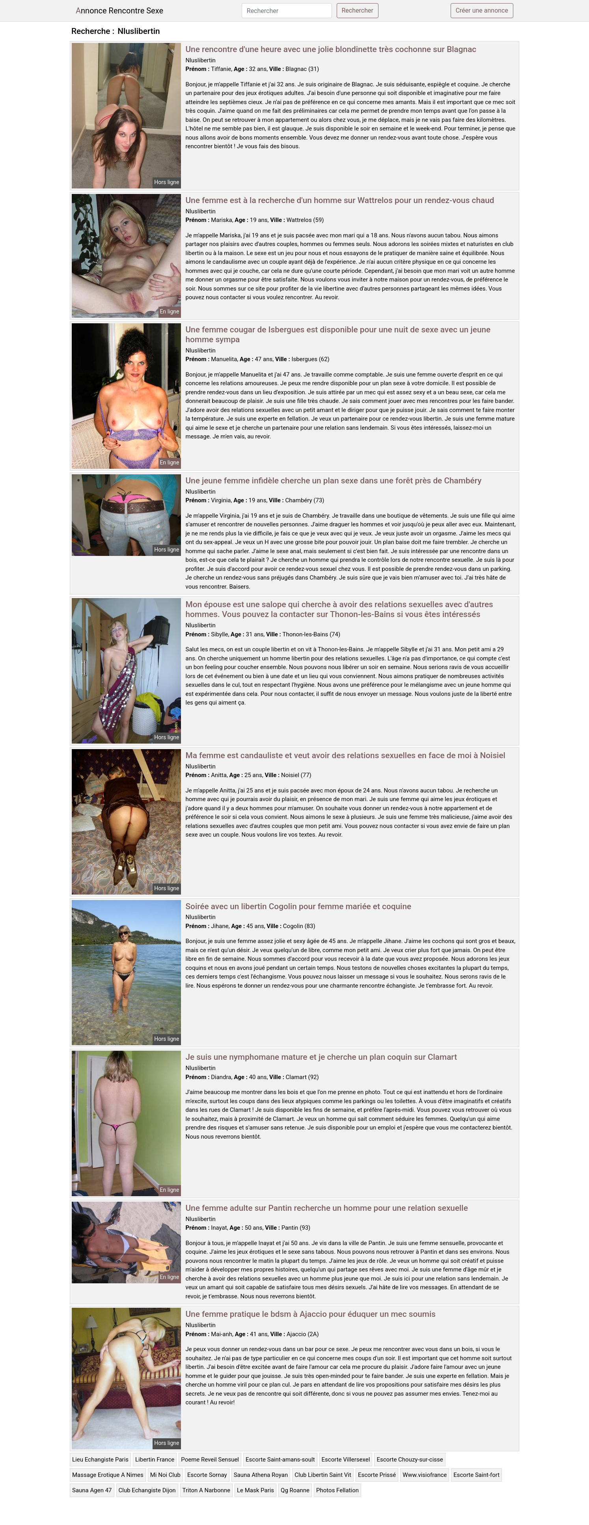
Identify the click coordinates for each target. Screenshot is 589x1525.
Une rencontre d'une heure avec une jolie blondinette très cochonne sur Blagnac (331, 49)
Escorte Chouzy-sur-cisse (410, 1459)
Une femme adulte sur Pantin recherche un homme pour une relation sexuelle (327, 1208)
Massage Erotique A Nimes (108, 1474)
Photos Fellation (337, 1490)
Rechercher (357, 10)
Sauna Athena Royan (261, 1474)
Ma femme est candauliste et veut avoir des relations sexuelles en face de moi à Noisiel (345, 755)
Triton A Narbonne (206, 1490)
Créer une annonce (482, 10)
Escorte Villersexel (346, 1459)
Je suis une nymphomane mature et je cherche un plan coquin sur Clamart (321, 1057)
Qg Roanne (295, 1490)
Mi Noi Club (165, 1474)
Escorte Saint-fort (476, 1474)
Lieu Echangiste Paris (100, 1459)
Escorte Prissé (377, 1474)
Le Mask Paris (255, 1490)
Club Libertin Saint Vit (322, 1474)
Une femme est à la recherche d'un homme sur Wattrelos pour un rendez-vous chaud (340, 200)
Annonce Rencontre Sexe (119, 10)
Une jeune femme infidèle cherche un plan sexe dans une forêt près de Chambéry (334, 480)
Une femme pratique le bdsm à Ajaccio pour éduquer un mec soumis (311, 1314)
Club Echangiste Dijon (147, 1490)
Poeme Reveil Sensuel (210, 1459)
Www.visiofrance (425, 1474)
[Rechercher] (287, 10)
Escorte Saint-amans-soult (280, 1459)
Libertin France (154, 1459)
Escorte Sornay (207, 1474)
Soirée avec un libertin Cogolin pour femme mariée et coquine (299, 906)
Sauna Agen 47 (92, 1490)
